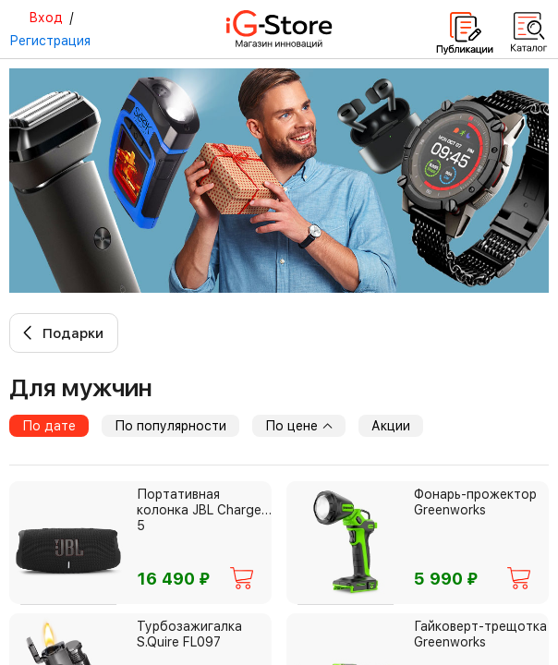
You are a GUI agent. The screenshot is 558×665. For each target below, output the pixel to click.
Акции (390, 425)
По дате (49, 425)
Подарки (72, 333)
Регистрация (50, 40)
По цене (299, 425)
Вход (46, 17)
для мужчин (80, 387)
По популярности (170, 425)
